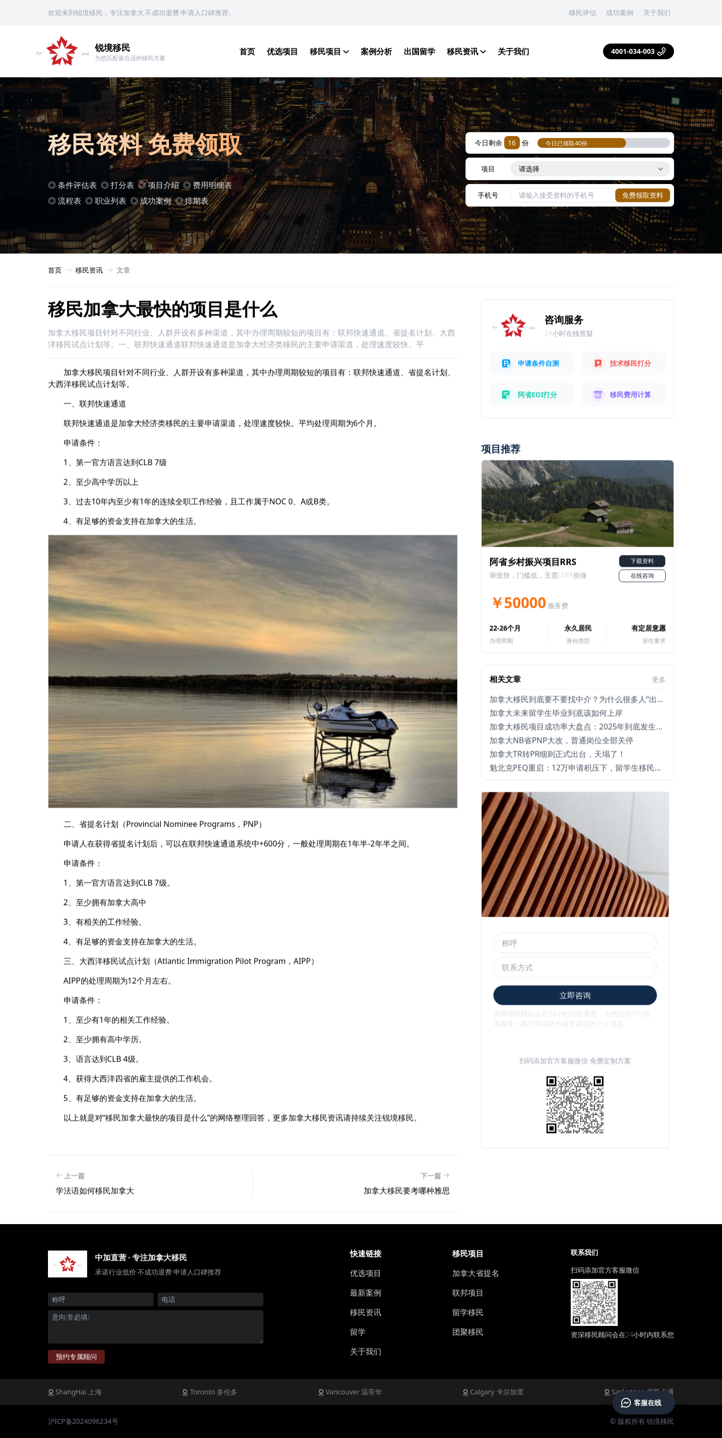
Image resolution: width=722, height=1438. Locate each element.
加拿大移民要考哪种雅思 (407, 1223)
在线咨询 (642, 609)
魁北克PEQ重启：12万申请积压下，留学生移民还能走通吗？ (595, 801)
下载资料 (642, 594)
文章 (123, 270)
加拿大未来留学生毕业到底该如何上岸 (556, 746)
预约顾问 (76, 1356)
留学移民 (468, 1312)
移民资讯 (466, 51)
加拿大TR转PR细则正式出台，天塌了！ (557, 787)
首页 (247, 51)
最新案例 (365, 1292)
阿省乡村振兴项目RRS (533, 595)
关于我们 (657, 12)
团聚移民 (468, 1331)
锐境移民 (112, 47)
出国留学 (419, 51)
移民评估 (582, 12)
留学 (358, 1331)
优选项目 (282, 51)
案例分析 (376, 51)
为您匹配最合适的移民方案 (130, 58)
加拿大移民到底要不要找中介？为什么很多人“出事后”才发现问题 (602, 732)
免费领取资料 (642, 195)
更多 (659, 713)
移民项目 (329, 51)
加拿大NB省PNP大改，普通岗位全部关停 (561, 773)
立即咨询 (575, 1028)
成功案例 (619, 12)
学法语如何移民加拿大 (95, 1223)
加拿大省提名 (475, 1273)
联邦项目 (468, 1292)
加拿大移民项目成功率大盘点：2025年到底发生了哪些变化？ (596, 760)
